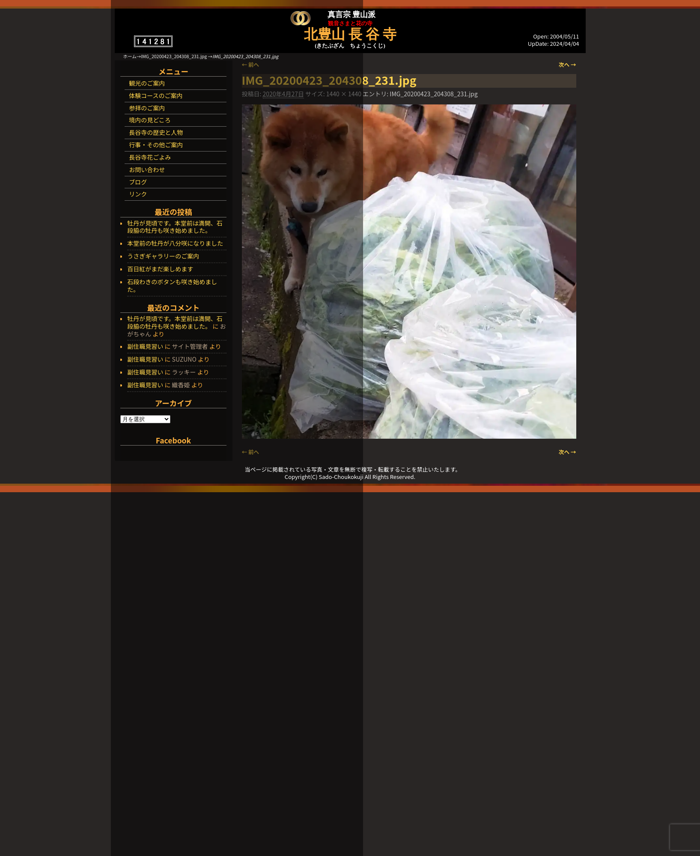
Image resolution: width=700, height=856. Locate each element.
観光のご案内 (147, 83)
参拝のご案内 (147, 108)
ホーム (130, 56)
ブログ (138, 182)
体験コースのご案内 (155, 95)
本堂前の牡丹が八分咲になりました (175, 243)
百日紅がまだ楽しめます (160, 269)
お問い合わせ (147, 169)
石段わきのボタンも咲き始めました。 (172, 286)
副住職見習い (145, 346)
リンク (138, 194)
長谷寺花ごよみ (150, 157)
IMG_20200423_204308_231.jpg (174, 56)
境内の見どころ (150, 120)
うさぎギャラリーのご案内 (163, 256)
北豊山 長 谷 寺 (350, 34)
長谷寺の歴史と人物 (156, 132)
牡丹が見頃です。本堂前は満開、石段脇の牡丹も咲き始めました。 (175, 227)
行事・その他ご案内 (156, 144)
